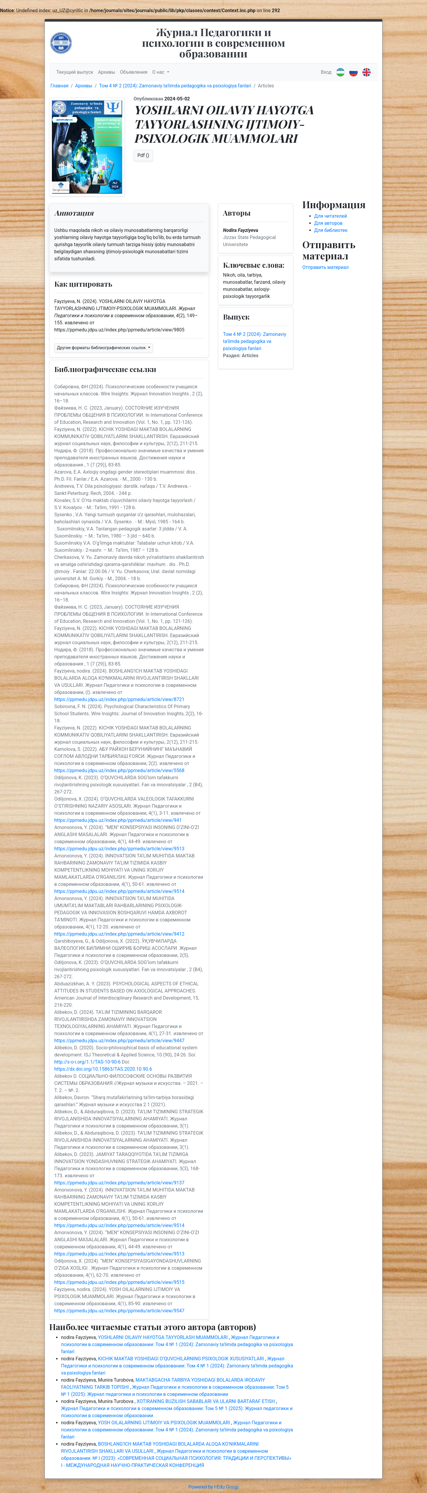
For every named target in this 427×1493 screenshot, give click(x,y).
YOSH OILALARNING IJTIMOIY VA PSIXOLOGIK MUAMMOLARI (164, 1422)
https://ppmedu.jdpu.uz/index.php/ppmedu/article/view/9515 (119, 1282)
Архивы (106, 72)
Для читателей (330, 216)
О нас (158, 72)
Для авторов (328, 223)
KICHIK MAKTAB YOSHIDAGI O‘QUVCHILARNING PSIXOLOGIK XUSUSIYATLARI (181, 1358)
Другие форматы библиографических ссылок (102, 347)
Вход (326, 72)
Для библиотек (331, 230)
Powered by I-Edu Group (213, 1487)
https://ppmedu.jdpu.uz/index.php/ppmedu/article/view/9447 (119, 1040)
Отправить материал (325, 267)
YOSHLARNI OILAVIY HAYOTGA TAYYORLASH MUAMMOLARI (163, 1337)
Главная (59, 86)
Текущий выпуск (74, 72)
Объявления (134, 72)
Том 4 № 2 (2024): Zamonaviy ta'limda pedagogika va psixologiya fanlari (175, 86)
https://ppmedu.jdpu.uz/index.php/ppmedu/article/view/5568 (119, 770)
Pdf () (143, 155)
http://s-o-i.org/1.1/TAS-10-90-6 (87, 1062)
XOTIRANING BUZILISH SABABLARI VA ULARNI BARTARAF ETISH (206, 1401)
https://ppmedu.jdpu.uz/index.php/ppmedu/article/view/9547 (119, 1311)
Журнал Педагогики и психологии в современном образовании (213, 42)
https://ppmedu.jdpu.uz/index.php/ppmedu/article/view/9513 (119, 848)
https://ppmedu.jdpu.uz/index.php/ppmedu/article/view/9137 (119, 1183)
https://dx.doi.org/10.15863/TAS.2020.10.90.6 (103, 1069)
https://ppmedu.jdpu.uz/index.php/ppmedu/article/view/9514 (119, 891)
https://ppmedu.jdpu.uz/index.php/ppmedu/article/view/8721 (119, 699)
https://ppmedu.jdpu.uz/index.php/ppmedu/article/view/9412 (119, 934)
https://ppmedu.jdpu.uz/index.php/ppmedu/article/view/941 (118, 820)
